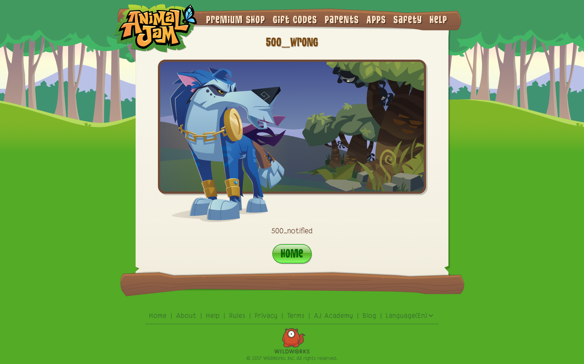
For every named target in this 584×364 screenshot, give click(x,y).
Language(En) (410, 316)
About (186, 316)
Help (439, 19)
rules (237, 316)
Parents (342, 19)
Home (291, 253)
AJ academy (333, 316)
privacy (266, 316)
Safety (408, 19)
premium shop (235, 19)
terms (296, 316)
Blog (370, 316)
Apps (376, 19)
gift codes (295, 19)
